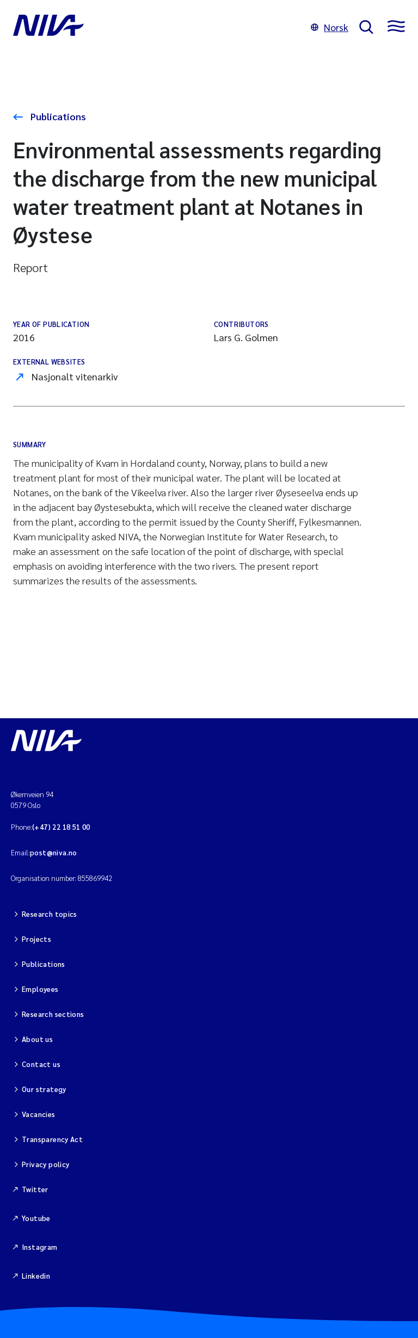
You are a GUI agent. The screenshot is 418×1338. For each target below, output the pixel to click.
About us (37, 1039)
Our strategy (44, 1089)
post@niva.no (53, 852)
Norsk (329, 27)
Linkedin (36, 1275)
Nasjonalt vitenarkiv (75, 376)
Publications (57, 116)
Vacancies (39, 1114)
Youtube (36, 1218)
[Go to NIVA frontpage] (156, 27)
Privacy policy (45, 1164)
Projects (36, 939)
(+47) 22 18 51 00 (61, 826)
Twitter (35, 1189)
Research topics (49, 913)
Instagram (40, 1246)
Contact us (41, 1064)
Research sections (53, 1014)
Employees (40, 989)
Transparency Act (52, 1139)
